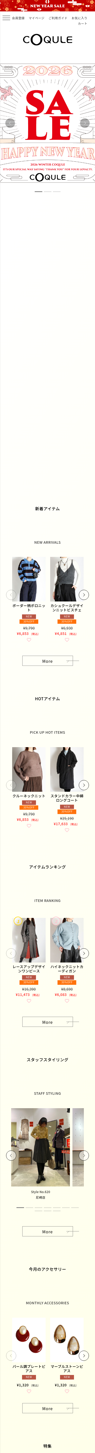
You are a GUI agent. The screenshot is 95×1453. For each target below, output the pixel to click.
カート (82, 23)
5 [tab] (57, 1207)
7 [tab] (75, 1207)
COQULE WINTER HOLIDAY (47, 5)
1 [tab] (38, 191)
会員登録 (18, 18)
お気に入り (79, 18)
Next (84, 123)
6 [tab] (66, 1207)
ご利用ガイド (57, 18)
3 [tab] (57, 191)
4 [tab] (47, 1207)
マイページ (36, 18)
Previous (10, 123)
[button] (11, 595)
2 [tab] (47, 191)
